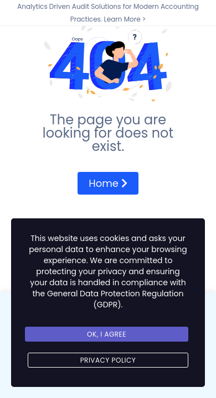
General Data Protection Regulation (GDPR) (115, 299)
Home (108, 183)
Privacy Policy (108, 360)
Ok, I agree (106, 334)
